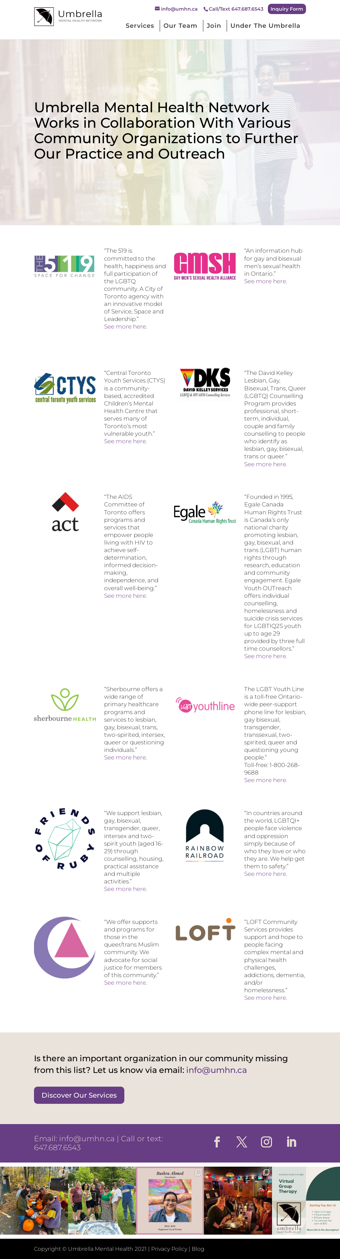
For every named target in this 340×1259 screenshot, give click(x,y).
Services (140, 26)
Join (214, 26)
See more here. (125, 326)
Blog (198, 1249)
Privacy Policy (169, 1249)
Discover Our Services (79, 1095)
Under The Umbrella (265, 26)
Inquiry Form (287, 9)
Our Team (180, 26)
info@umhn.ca (87, 1138)
